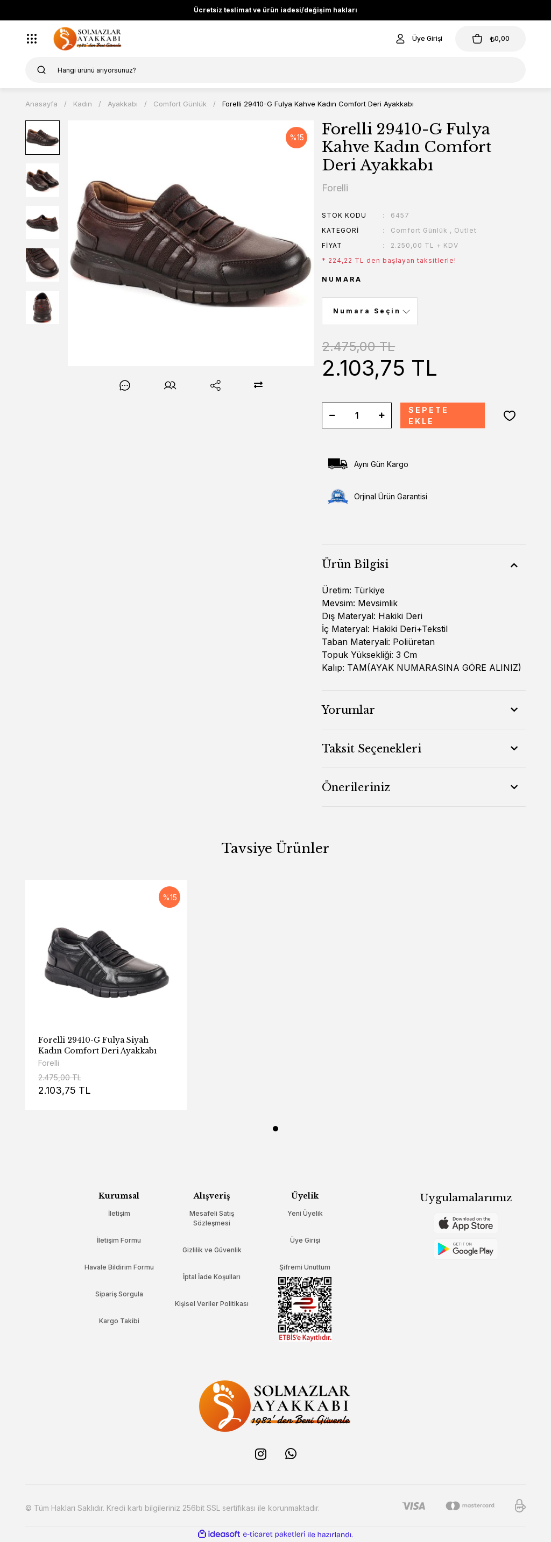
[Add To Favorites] (509, 415)
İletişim (119, 1213)
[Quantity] (357, 415)
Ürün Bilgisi (355, 564)
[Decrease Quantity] (332, 415)
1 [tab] (275, 1128)
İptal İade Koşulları (212, 1277)
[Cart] (490, 39)
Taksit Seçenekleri (371, 748)
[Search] (275, 70)
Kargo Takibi (119, 1321)
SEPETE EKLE (428, 415)
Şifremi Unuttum (304, 1267)
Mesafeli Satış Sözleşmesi (211, 1218)
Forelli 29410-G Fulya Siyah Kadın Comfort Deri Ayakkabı (97, 1045)
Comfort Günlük (419, 230)
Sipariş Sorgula (119, 1294)
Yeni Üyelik (305, 1213)
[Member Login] (417, 39)
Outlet (465, 230)
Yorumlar (348, 710)
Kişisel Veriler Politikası (212, 1304)
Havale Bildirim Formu (119, 1267)
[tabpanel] (106, 1003)
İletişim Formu (119, 1240)
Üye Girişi (305, 1240)
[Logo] (88, 39)
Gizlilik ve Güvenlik (212, 1250)
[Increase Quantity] (381, 415)
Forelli (48, 1062)
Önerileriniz (356, 787)
